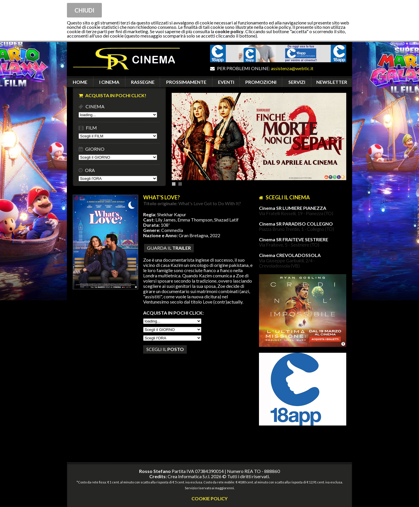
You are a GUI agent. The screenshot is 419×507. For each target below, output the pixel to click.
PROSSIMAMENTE (186, 82)
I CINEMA (109, 82)
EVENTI (226, 82)
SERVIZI (296, 82)
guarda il (169, 248)
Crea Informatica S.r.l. (189, 476)
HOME (80, 82)
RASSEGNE (143, 82)
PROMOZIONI (260, 82)
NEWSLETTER (331, 82)
